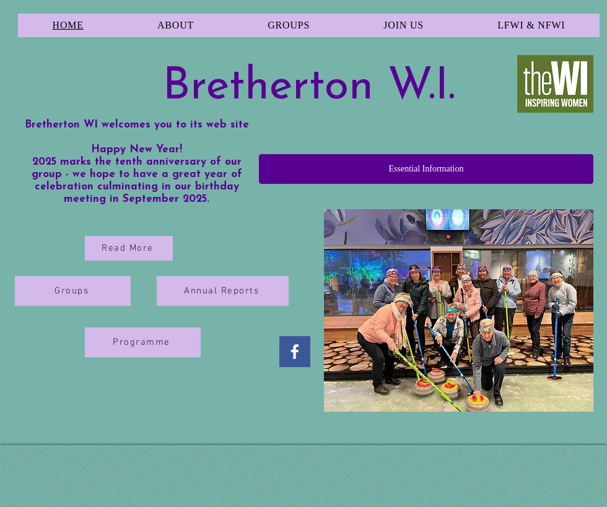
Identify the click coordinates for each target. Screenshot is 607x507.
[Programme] (143, 342)
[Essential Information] (426, 169)
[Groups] (73, 291)
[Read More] (129, 248)
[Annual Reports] (223, 291)
